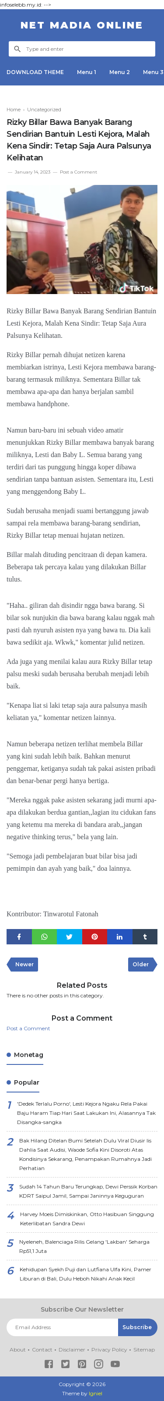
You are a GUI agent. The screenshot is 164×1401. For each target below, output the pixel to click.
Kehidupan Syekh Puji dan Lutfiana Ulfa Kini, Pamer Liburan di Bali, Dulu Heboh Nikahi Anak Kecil (85, 1274)
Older (141, 964)
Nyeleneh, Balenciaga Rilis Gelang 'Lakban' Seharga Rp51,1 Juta (84, 1246)
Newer (24, 964)
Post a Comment (78, 172)
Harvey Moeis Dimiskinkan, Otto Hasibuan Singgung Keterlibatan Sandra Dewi (87, 1219)
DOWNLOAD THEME (35, 72)
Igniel (95, 1393)
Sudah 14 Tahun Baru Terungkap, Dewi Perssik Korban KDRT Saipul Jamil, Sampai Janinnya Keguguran (88, 1191)
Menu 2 (119, 72)
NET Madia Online (82, 25)
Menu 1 (86, 72)
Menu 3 (153, 72)
